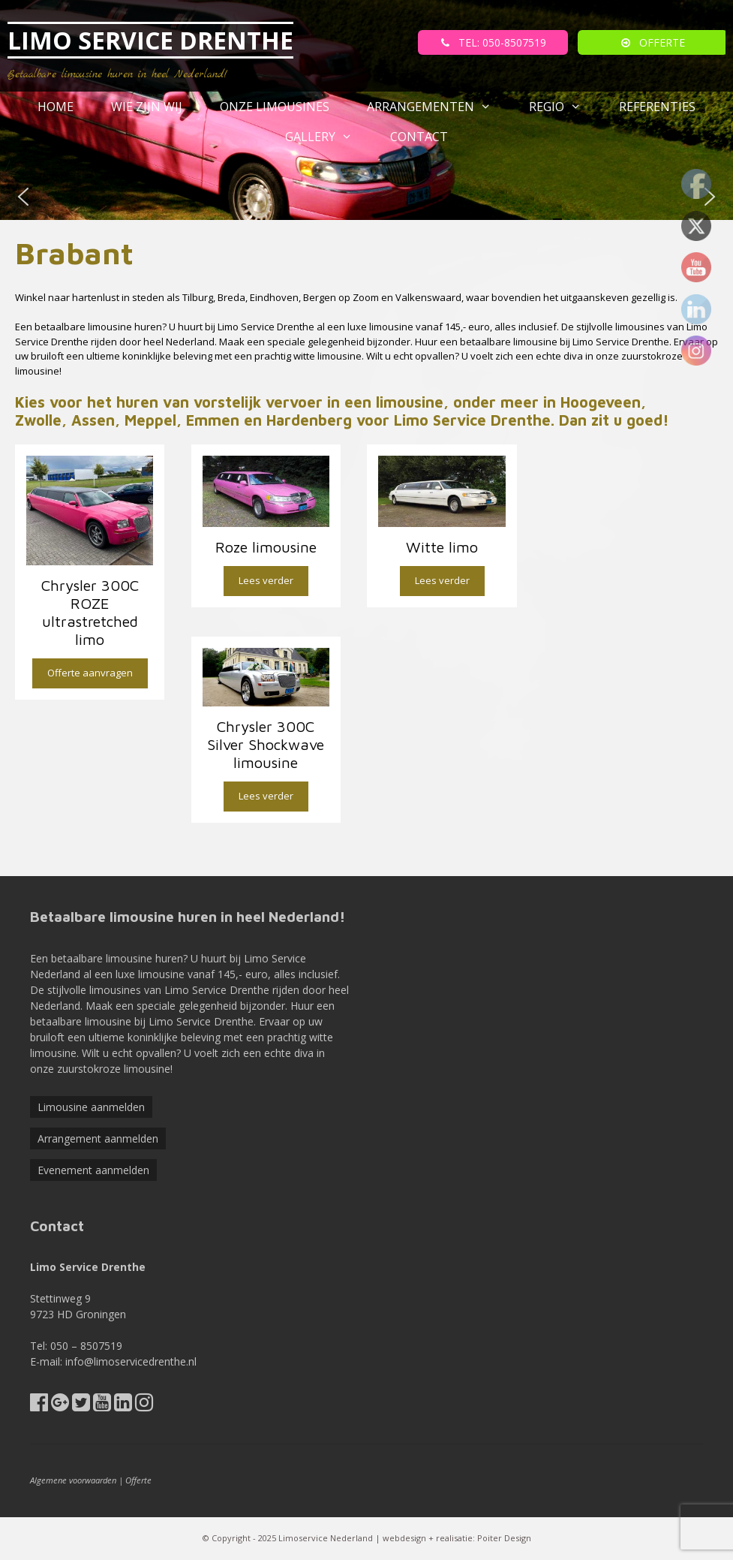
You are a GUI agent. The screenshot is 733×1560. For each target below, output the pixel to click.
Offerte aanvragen (90, 672)
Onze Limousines (274, 106)
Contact (419, 136)
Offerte (138, 1480)
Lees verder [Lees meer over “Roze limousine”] (266, 580)
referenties (657, 106)
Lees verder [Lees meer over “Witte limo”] (442, 580)
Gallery (328, 137)
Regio (564, 107)
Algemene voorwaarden (73, 1480)
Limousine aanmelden (91, 1107)
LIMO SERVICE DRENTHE (150, 40)
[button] (23, 197)
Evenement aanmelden (93, 1170)
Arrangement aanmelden (98, 1138)
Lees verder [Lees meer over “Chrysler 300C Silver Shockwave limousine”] (266, 796)
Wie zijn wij (146, 106)
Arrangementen (438, 107)
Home (56, 106)
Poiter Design (504, 1537)
